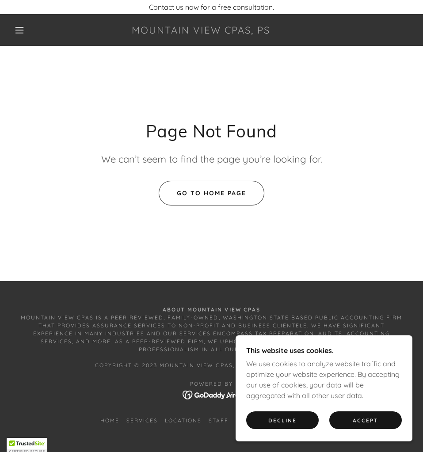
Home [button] (109, 420)
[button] (20, 30)
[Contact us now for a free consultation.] (211, 7)
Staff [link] (219, 420)
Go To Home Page (211, 193)
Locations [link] (183, 420)
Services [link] (142, 420)
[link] (201, 31)
